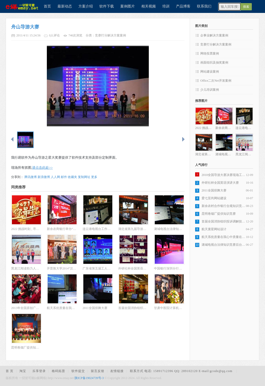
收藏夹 (72, 177)
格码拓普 (58, 371)
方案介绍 (85, 6)
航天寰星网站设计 (214, 229)
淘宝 (22, 371)
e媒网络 (20, 6)
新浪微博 (44, 177)
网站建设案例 (209, 71)
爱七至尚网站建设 (214, 198)
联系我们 (204, 6)
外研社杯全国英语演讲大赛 (220, 182)
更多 (94, 177)
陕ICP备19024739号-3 (89, 378)
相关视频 (148, 6)
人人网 (55, 177)
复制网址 (84, 177)
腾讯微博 (30, 177)
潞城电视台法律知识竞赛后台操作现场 (224, 244)
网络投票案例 (209, 53)
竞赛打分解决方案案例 (215, 44)
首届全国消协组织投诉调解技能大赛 (224, 221)
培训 (166, 6)
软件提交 (78, 371)
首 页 (9, 371)
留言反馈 (97, 371)
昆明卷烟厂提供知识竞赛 (219, 213)
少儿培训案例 (209, 89)
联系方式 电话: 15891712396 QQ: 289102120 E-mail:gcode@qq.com (181, 371)
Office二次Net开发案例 (215, 80)
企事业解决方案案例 (214, 35)
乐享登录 (39, 371)
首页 (47, 6)
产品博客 (183, 6)
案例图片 (127, 6)
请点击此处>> (42, 167)
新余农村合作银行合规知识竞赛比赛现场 (224, 206)
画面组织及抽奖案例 (214, 62)
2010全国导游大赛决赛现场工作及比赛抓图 (224, 175)
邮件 (64, 177)
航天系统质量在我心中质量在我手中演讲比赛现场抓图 (224, 237)
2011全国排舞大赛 (214, 190)
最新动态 (64, 6)
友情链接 (117, 371)
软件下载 (106, 6)
